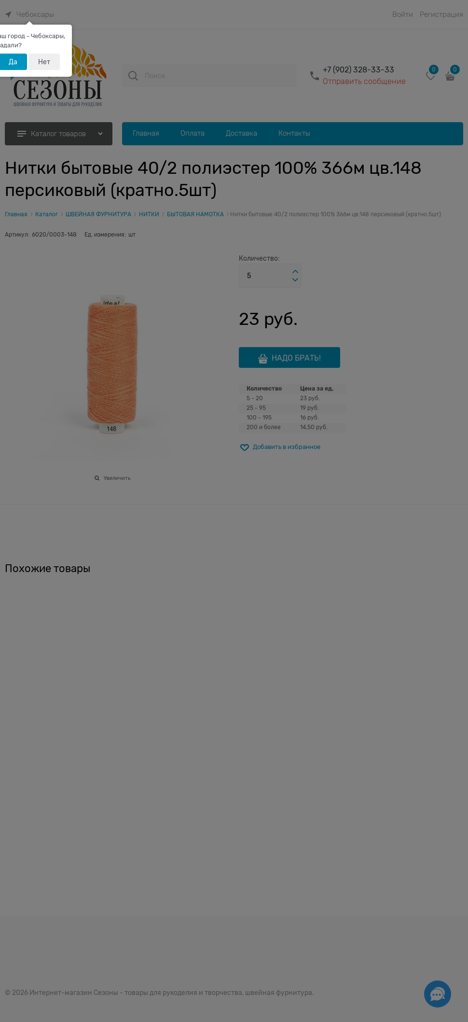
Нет (44, 62)
